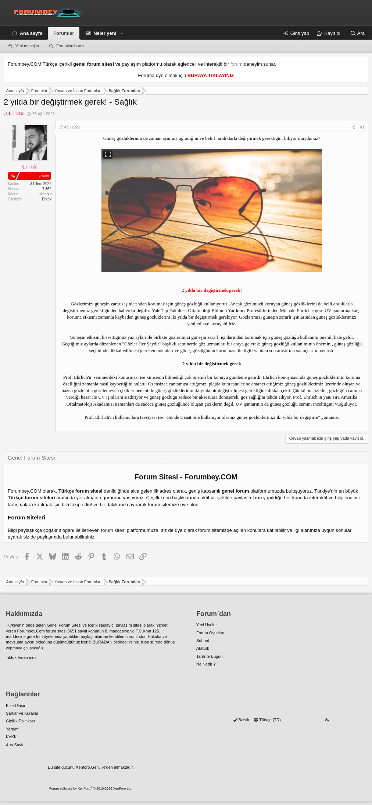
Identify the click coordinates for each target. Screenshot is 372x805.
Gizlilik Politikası (20, 721)
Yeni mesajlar (27, 46)
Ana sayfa (31, 33)
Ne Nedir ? (206, 664)
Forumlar (63, 33)
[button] (121, 33)
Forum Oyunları (210, 633)
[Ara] (357, 33)
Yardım (12, 729)
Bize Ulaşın (16, 705)
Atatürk (202, 648)
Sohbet (202, 640)
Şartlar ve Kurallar (22, 713)
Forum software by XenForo (90, 788)
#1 (362, 127)
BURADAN (102, 642)
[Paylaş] (353, 127)
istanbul (45, 194)
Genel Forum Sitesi (64, 625)
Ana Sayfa (15, 745)
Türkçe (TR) (267, 720)
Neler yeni (104, 33)
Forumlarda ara (70, 46)
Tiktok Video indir (21, 657)
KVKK (11, 737)
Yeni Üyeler (206, 625)
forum (236, 64)
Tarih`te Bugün (209, 656)
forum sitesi (113, 530)
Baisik (241, 720)
